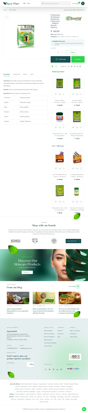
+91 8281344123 (12, 348)
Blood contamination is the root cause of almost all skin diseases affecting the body (43, 311)
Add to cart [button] (63, 94)
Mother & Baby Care (73, 394)
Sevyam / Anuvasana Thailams (57, 389)
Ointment (17, 386)
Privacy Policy (48, 346)
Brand (25, 74)
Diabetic (67, 399)
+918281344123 (80, 10)
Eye (44, 396)
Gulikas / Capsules (43, 386)
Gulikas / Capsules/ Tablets (71, 384)
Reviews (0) (16, 74)
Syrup (29, 386)
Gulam (61, 384)
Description (6, 74)
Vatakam (34, 386)
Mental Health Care (31, 394)
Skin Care (64, 394)
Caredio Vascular (24, 396)
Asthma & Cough (44, 401)
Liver (52, 399)
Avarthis (45, 389)
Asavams (51, 386)
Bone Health (12, 10)
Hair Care (52, 394)
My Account (73, 333)
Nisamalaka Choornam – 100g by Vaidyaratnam (77, 134)
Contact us (61, 333)
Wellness (39, 394)
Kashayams (70, 386)
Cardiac (17, 396)
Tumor (37, 399)
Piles (55, 399)
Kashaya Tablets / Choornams (22, 389)
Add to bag (60, 59)
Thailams (63, 386)
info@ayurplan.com (26, 348)
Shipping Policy (48, 340)
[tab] (6, 74)
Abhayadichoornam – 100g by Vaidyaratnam (59, 209)
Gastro (59, 399)
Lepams (39, 391)
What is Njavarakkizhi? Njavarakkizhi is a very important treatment (17, 311)
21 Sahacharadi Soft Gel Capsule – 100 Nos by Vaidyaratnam (77, 176)
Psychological (75, 396)
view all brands (73, 241)
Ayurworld (12, 331)
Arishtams (57, 386)
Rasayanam (24, 386)
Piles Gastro (68, 396)
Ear (35, 396)
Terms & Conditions (49, 336)
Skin (33, 399)
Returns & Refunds (49, 333)
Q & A (31, 74)
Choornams (68, 36)
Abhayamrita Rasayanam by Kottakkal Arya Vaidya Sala (77, 209)
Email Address (11, 362)
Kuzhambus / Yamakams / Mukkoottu (25, 391)
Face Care (58, 394)
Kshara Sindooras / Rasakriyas (49, 391)
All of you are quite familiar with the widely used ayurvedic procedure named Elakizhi (69, 311)
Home (5, 10)
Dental (31, 396)
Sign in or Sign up (75, 330)
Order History (74, 336)
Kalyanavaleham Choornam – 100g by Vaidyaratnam (59, 101)
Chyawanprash (43, 384)
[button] (52, 66)
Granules (56, 384)
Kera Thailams (69, 389)
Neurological (60, 396)
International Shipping (50, 343)
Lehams (33, 389)
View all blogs (74, 286)
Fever (47, 396)
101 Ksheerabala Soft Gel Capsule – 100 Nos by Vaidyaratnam (60, 176)
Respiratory (28, 399)
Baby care (35, 384)
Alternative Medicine (26, 384)
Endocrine (39, 396)
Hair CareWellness (20, 394)
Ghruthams (39, 389)
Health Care (75, 36)
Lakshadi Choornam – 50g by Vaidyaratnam (59, 134)
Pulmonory (14, 399)
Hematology (53, 396)
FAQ (59, 336)
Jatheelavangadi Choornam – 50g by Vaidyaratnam (77, 101)
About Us (60, 330)
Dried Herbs (61, 391)
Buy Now (78, 59)
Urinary (42, 399)
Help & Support (48, 330)
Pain (63, 399)
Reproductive (21, 399)
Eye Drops (50, 384)
